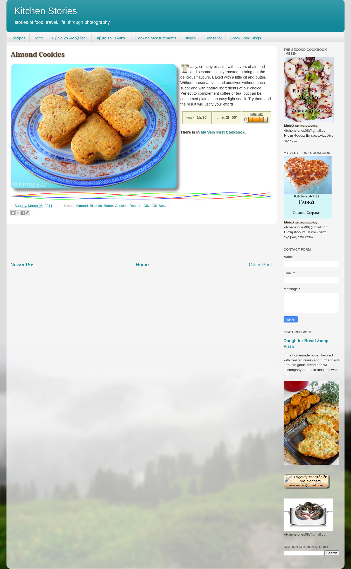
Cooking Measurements (155, 38)
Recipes (18, 38)
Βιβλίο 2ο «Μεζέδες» (70, 38)
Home (38, 38)
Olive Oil (150, 206)
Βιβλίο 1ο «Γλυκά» (111, 38)
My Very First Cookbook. (223, 132)
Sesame (165, 206)
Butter (108, 206)
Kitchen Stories (45, 11)
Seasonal (213, 38)
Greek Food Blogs (245, 38)
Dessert (135, 206)
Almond (82, 206)
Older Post (260, 264)
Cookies (121, 206)
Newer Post (23, 264)
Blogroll (190, 38)
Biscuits (96, 206)
